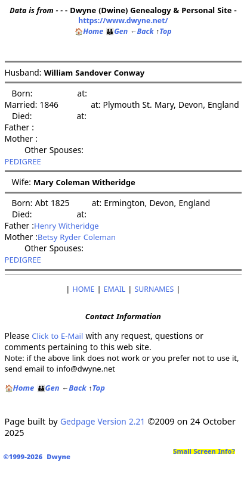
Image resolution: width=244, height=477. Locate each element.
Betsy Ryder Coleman (77, 237)
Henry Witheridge (66, 225)
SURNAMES (154, 289)
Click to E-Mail (57, 336)
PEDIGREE (23, 161)
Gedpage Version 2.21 (102, 421)
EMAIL (115, 289)
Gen (117, 31)
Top (164, 31)
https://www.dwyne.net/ (123, 20)
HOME (84, 289)
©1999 (39, 456)
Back (141, 31)
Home (89, 31)
